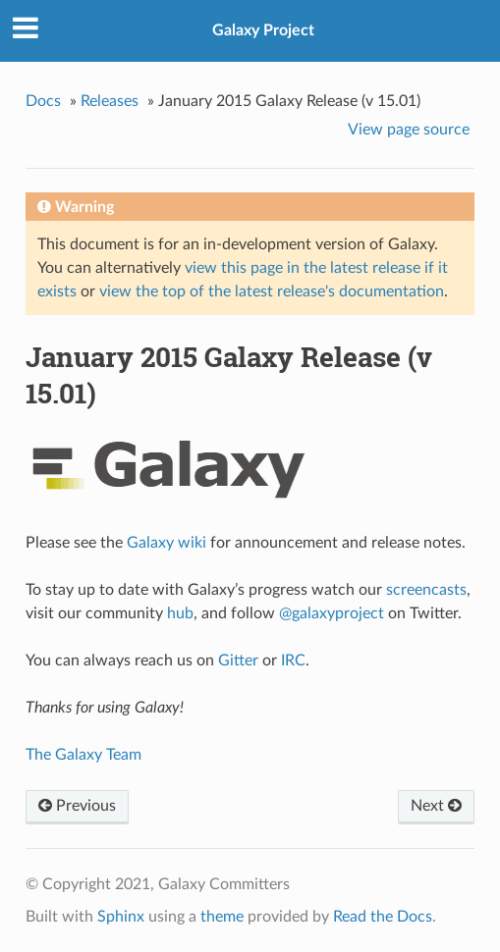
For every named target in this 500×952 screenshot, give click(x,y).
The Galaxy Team (83, 755)
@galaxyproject (331, 613)
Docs (43, 101)
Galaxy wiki (166, 543)
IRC (293, 660)
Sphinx (120, 917)
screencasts (426, 590)
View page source (409, 129)
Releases (110, 101)
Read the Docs (382, 917)
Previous (77, 806)
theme (222, 917)
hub (180, 613)
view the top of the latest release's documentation (271, 291)
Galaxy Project (263, 30)
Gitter (238, 660)
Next (436, 806)
